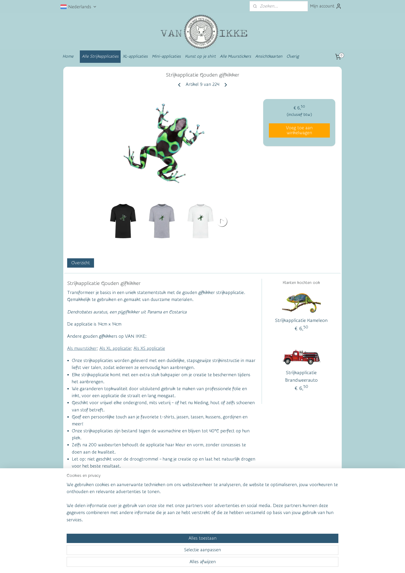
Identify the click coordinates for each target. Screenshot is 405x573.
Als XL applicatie (115, 348)
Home (68, 56)
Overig (292, 56)
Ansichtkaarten (268, 56)
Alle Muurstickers (235, 56)
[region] (168, 549)
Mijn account (326, 6)
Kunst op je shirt (200, 56)
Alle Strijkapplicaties (100, 56)
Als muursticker (82, 348)
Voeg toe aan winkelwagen (299, 130)
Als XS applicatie (149, 348)
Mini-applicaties (166, 56)
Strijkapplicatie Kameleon (301, 320)
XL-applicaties (135, 56)
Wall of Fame (139, 503)
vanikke (300, 502)
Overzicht (80, 262)
